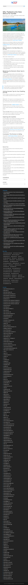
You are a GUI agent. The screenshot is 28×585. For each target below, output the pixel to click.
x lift (4, 351)
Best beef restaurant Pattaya (9, 293)
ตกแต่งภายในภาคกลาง (7, 386)
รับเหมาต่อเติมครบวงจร (7, 511)
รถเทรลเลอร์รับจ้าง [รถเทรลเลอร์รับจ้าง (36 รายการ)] (13, 266)
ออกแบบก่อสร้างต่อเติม (7, 531)
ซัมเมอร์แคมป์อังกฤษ (7, 376)
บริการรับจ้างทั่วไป (6, 427)
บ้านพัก (5, 452)
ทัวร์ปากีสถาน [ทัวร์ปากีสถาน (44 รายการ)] (5, 259)
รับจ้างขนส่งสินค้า (6, 493)
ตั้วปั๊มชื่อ (5, 392)
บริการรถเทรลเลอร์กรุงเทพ (8, 425)
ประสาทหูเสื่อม (6, 463)
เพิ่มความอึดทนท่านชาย (7, 564)
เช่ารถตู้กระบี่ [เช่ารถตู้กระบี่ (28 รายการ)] (5, 278)
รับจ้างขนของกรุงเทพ (7, 491)
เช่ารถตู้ (5, 550)
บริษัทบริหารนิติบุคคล (7, 440)
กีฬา (4, 358)
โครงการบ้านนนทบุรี (7, 575)
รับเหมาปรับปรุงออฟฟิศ (7, 513)
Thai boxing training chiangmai (9, 348)
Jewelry (5, 323)
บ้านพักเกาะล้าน (6, 455)
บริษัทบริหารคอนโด (7, 438)
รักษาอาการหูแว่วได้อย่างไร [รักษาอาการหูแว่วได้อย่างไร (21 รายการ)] (16, 268)
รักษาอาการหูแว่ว (6, 486)
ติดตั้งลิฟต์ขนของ (6, 396)
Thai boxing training (7, 346)
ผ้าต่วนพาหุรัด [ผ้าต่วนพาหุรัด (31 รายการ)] (10, 264)
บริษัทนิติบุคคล (6, 437)
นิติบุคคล (5, 417)
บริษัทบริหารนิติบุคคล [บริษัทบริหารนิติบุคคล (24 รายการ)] (16, 263)
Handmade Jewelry (7, 316)
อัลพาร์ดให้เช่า (6, 539)
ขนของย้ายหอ (6, 359)
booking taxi (6, 298)
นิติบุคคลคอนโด (6, 419)
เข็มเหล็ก (5, 544)
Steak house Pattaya (7, 333)
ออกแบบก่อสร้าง (6, 529)
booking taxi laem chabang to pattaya (11, 303)
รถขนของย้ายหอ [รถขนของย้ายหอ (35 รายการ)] (6, 266)
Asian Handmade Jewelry (8, 288)
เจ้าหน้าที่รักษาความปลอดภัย (8, 549)
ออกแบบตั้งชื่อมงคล (7, 534)
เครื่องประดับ (6, 545)
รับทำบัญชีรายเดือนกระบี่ (7, 503)
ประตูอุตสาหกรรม (6, 458)
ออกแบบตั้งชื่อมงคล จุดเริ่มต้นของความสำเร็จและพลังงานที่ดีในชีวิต (13, 160)
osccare (5, 15)
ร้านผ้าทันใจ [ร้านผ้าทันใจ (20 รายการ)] (20, 275)
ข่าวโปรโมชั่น (6, 364)
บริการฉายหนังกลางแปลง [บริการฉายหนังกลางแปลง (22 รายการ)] (20, 259)
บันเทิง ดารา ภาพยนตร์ (7, 448)
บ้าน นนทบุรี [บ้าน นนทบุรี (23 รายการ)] (22, 263)
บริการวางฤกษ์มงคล (7, 429)
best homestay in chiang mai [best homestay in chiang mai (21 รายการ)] (18, 253)
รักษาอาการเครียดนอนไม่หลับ (8, 489)
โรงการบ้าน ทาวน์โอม (7, 577)
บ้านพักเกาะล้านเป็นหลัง (7, 457)
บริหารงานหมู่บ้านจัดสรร (7, 445)
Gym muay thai (6, 312)
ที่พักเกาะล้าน (6, 415)
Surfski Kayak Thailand (17, 15)
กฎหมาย (5, 353)
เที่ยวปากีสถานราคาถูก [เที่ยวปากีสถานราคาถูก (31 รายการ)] (6, 280)
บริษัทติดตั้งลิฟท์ (6, 435)
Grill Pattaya (6, 307)
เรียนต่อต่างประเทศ (7, 567)
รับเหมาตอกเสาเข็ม (6, 508)
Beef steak (5, 290)
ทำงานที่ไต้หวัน (6, 410)
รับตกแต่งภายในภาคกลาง (8, 496)
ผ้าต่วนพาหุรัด (6, 468)
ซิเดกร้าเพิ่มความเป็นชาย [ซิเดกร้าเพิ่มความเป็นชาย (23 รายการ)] (7, 258)
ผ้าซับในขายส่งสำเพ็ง (7, 466)
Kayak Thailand (6, 325)
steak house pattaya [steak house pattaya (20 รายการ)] (15, 254)
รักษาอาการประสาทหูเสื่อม (8, 483)
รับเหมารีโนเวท (6, 514)
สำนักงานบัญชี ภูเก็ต (7, 522)
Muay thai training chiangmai (9, 326)
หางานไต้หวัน (6, 527)
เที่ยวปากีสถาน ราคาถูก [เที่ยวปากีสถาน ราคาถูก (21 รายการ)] (14, 280)
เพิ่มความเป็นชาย (6, 565)
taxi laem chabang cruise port (9, 344)
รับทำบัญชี (5, 498)
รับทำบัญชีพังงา (6, 501)
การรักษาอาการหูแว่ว (7, 354)
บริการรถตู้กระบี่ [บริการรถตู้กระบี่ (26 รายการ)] (6, 261)
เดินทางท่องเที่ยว (6, 557)
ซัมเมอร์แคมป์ (6, 372)
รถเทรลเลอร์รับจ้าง (7, 480)
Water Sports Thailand (8, 349)
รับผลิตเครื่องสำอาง (7, 504)
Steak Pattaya (6, 336)
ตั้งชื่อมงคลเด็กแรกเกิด (7, 391)
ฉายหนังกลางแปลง (7, 371)
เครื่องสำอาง (5, 547)
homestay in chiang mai (8, 320)
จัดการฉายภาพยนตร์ (7, 368)
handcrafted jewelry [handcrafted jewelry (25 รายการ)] (7, 254)
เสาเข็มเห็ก (5, 569)
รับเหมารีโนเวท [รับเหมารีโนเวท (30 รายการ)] (14, 275)
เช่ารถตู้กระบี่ (6, 552)
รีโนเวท (5, 519)
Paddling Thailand (7, 328)
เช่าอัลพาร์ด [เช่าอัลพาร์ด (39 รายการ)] (11, 278)
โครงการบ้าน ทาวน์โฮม (7, 574)
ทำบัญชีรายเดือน (6, 412)
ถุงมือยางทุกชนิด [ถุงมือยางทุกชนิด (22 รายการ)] (21, 258)
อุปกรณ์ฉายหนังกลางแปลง (8, 541)
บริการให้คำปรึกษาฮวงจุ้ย (8, 433)
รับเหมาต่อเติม (6, 509)
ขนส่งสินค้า (5, 361)
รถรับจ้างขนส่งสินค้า (7, 478)
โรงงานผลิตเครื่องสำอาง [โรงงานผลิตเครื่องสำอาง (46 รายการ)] (7, 283)
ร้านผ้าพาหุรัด (6, 518)
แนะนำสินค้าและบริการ (7, 572)
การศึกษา (5, 356)
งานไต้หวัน (5, 366)
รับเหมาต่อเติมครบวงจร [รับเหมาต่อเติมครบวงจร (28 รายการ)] (15, 273)
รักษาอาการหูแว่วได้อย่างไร (8, 488)
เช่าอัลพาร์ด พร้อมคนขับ (7, 555)
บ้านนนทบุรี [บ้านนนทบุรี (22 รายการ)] (5, 264)
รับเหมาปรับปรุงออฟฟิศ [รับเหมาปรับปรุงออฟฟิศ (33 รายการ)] (7, 275)
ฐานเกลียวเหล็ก (6, 382)
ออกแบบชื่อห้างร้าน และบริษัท (8, 532)
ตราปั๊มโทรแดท (6, 389)
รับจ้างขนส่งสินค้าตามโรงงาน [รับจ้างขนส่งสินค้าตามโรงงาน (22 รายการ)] (7, 271)
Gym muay (6, 310)
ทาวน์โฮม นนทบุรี (6, 407)
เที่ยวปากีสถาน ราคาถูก (7, 562)
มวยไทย (5, 471)
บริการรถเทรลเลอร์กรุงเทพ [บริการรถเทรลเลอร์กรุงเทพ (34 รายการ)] (7, 263)
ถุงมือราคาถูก (6, 401)
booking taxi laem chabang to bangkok (11, 300)
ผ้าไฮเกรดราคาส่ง (6, 470)
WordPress (22, 583)
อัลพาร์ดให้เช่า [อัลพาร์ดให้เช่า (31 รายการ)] (14, 276)
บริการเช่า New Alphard (8, 430)
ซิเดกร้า (5, 377)
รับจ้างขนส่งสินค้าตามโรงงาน (8, 494)
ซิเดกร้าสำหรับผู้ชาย (7, 381)
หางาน (4, 526)
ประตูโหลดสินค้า (6, 460)
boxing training (6, 305)
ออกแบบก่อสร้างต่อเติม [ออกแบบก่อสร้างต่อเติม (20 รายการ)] (7, 276)
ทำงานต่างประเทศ (6, 409)
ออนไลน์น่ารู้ (5, 537)
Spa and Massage (7, 330)
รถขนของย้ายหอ (6, 473)
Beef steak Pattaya (7, 292)
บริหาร (5, 443)
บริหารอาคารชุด (6, 447)
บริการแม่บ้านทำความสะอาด (8, 432)
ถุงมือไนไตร (5, 402)
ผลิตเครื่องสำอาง (6, 465)
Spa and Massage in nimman (9, 331)
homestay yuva (6, 321)
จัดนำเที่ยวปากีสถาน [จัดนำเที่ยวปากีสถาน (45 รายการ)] (6, 256)
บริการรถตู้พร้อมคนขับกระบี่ (8, 424)
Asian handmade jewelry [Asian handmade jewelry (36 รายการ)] (7, 253)
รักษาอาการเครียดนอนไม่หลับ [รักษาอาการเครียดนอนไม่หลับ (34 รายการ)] (7, 270)
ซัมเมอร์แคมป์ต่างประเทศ (7, 374)
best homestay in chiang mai (9, 295)
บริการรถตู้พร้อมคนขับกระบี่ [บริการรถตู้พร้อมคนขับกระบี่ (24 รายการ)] (14, 261)
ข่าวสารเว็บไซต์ (6, 363)
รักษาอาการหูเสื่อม (6, 485)
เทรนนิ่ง (5, 559)
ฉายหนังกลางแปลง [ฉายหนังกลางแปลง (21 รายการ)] (14, 256)
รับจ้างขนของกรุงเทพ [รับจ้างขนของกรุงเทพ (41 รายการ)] (16, 270)
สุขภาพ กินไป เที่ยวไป (7, 524)
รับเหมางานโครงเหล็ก (7, 506)
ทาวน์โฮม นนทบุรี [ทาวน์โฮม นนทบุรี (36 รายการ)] (12, 259)
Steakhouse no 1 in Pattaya (9, 338)
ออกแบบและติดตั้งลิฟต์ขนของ (8, 536)
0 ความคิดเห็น (12, 16)
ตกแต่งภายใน (6, 384)
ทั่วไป (4, 405)
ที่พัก (4, 414)
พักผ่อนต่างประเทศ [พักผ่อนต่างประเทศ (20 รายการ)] (18, 264)
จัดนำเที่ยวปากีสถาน (7, 369)
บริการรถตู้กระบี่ (6, 422)
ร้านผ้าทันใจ (5, 516)
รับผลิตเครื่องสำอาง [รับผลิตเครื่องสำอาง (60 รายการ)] (16, 271)
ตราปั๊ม (5, 387)
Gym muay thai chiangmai (8, 313)
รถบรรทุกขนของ (6, 476)
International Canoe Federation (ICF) (16, 129)
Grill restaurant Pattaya (8, 308)
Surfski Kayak (6, 340)
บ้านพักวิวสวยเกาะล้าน (7, 453)
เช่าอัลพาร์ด (5, 554)
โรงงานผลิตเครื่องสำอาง (7, 578)
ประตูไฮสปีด (5, 461)
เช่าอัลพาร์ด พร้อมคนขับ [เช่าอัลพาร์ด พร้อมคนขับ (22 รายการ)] (18, 278)
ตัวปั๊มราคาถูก (6, 394)
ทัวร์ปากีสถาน (6, 404)
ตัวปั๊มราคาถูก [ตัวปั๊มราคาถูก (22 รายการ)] (14, 258)
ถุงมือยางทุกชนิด (6, 397)
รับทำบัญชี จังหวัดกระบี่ (7, 499)
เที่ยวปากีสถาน (6, 560)
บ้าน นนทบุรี (5, 450)
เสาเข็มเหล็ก (5, 570)
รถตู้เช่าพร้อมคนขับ (7, 475)
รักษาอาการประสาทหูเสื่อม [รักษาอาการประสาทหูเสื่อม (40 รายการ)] (7, 268)
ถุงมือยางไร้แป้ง (6, 399)
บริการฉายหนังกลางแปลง (8, 420)
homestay (5, 318)
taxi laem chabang (7, 343)
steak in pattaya (7, 335)
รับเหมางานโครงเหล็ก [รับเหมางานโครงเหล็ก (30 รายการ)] (6, 273)
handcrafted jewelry (7, 315)
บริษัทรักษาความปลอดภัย (8, 442)
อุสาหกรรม (5, 542)
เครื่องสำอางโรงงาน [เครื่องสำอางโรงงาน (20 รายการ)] (21, 276)
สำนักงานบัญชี (6, 521)
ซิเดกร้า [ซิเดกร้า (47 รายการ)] (19, 256)
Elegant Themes (11, 583)
